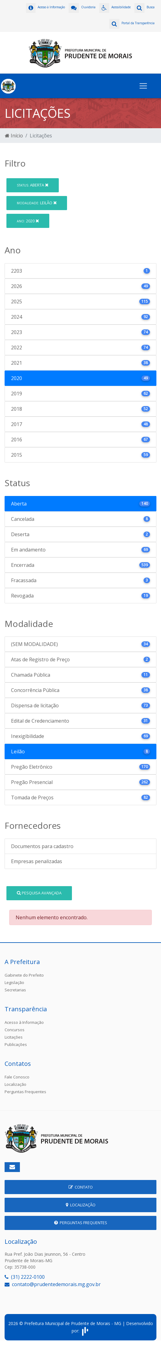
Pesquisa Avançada (39, 893)
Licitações (14, 1037)
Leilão (37, 203)
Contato (81, 1187)
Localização (15, 1084)
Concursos (14, 1029)
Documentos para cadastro (42, 846)
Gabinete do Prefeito (24, 975)
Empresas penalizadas (36, 861)
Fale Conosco (17, 1077)
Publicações (16, 1044)
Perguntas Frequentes (25, 1091)
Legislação (14, 982)
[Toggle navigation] (143, 85)
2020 (28, 221)
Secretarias (15, 990)
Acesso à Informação (24, 1022)
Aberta (32, 185)
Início (14, 135)
